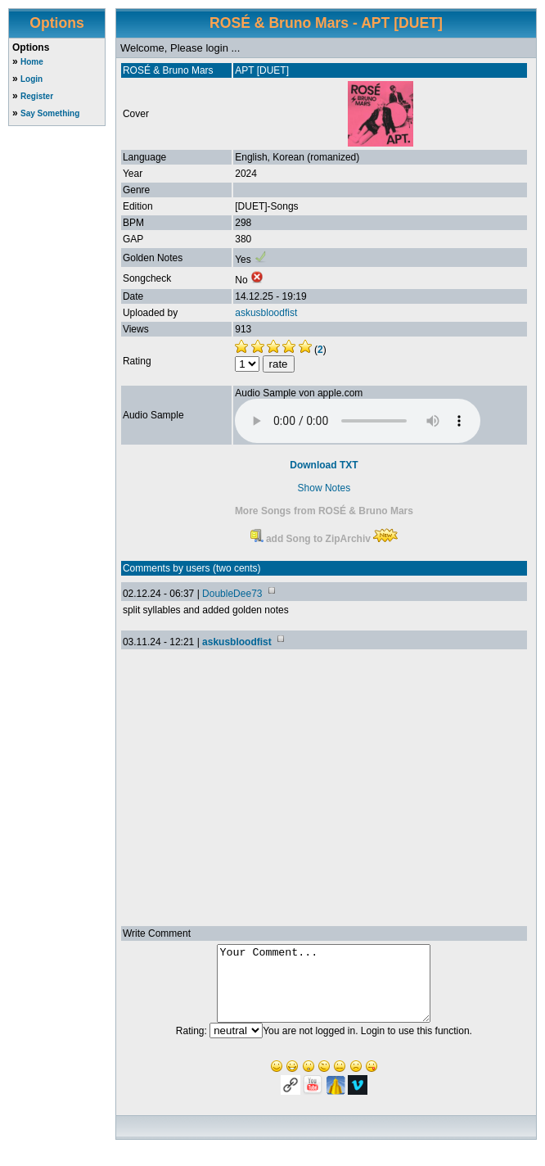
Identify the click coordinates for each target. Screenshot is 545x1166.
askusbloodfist (266, 313)
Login (31, 79)
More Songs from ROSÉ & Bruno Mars (324, 511)
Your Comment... (324, 990)
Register (36, 96)
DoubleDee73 (232, 593)
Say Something (49, 113)
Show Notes (324, 488)
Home (31, 61)
